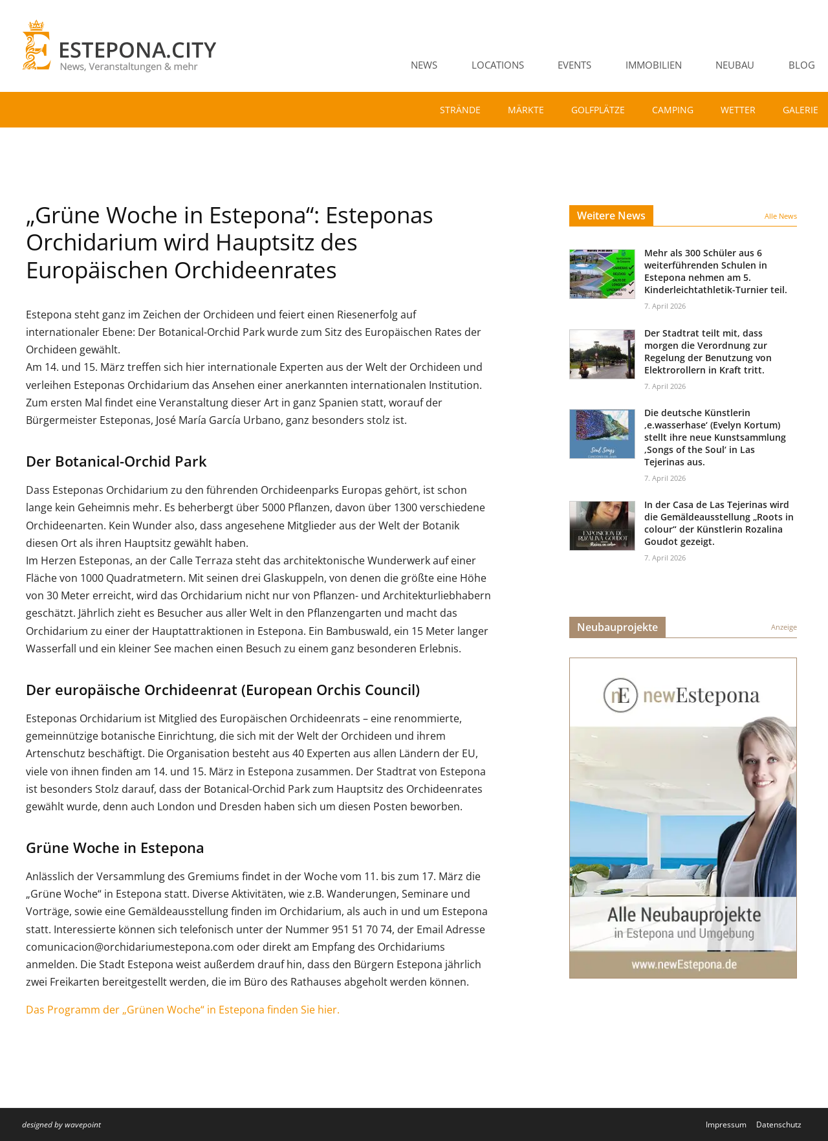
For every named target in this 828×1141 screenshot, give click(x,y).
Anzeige (784, 627)
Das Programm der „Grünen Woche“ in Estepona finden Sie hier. (183, 1010)
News (424, 64)
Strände (460, 110)
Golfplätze (598, 110)
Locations (498, 64)
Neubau (734, 64)
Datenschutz (778, 1124)
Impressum (726, 1124)
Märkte (526, 110)
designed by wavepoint (61, 1124)
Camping (672, 110)
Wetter (738, 110)
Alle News (781, 216)
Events (574, 64)
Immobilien (654, 64)
